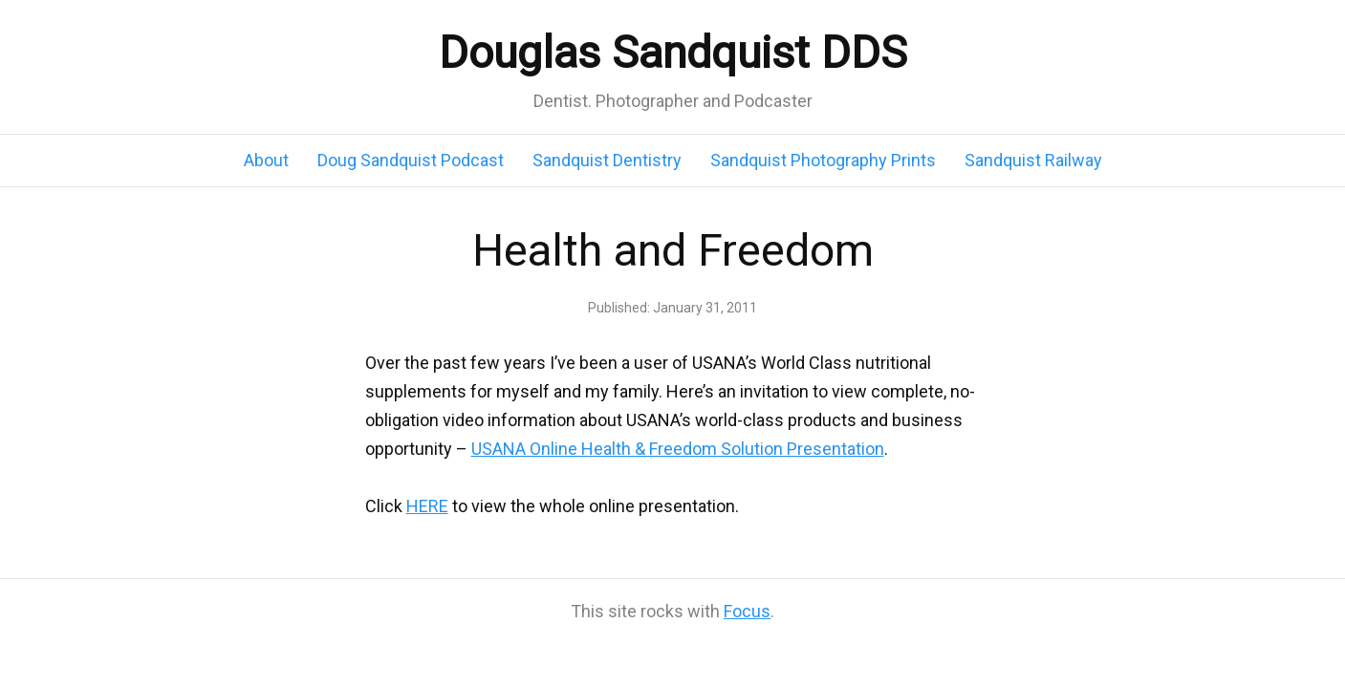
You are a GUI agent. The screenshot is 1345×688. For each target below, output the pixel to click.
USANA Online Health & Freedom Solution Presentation (677, 449)
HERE (427, 506)
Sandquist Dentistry (607, 160)
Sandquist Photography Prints (823, 160)
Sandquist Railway (1033, 160)
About (266, 160)
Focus (747, 611)
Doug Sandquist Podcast (410, 160)
